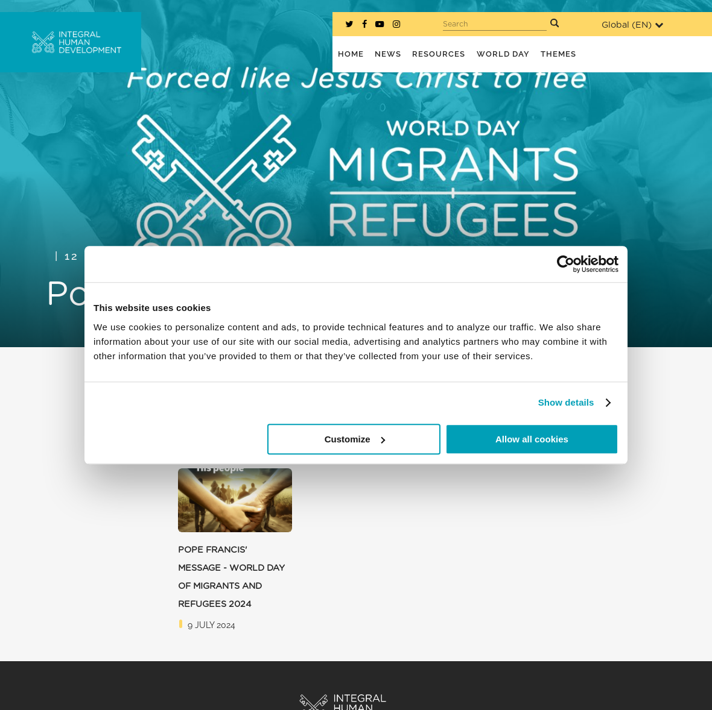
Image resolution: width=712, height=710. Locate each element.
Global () (632, 25)
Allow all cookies (531, 439)
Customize (355, 439)
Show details (566, 402)
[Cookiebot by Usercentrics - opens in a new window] (565, 264)
